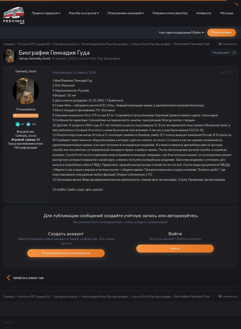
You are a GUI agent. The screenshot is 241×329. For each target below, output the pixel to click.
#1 (231, 73)
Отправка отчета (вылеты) (169, 13)
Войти (175, 248)
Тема (8, 323)
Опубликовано (74, 73)
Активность (203, 13)
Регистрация (221, 32)
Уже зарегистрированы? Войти (181, 33)
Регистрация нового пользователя (66, 253)
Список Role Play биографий (99, 58)
